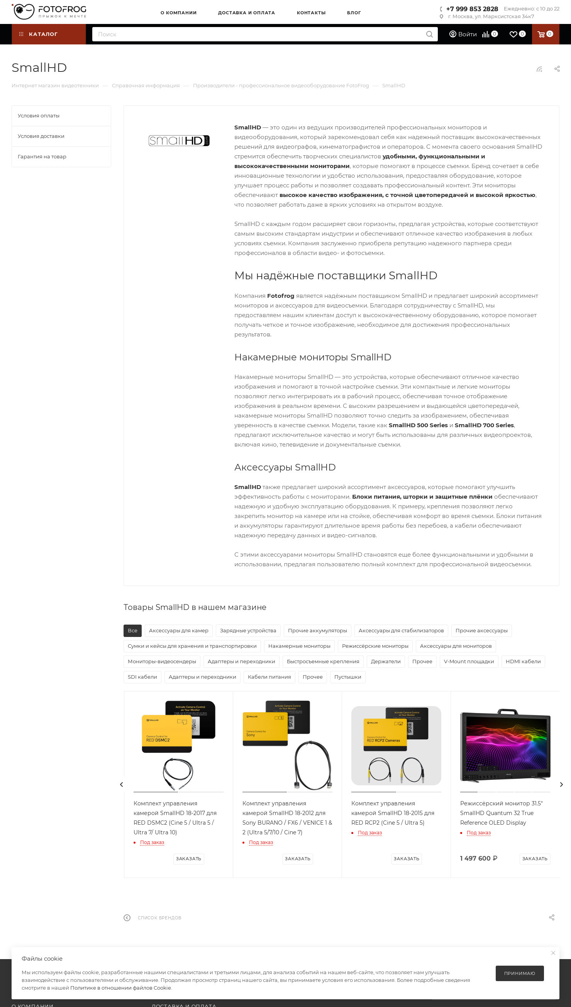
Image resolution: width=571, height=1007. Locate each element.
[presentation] (121, 784)
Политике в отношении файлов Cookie (120, 988)
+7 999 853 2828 (472, 9)
